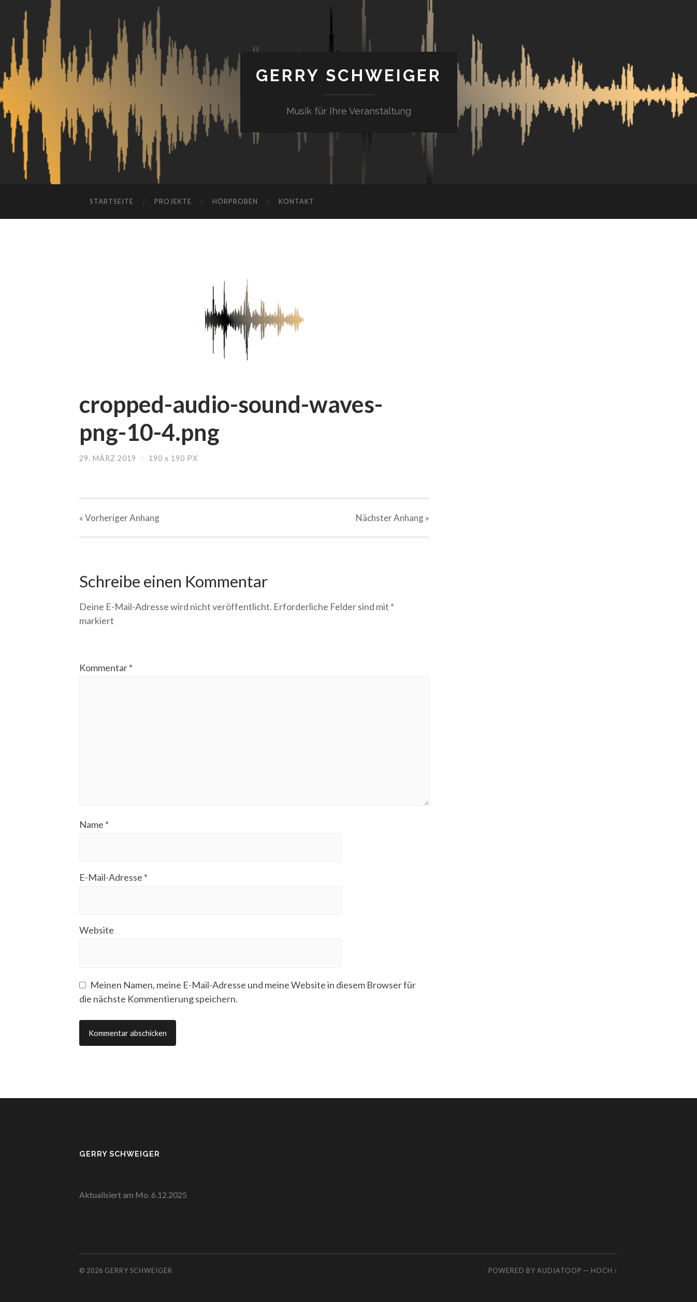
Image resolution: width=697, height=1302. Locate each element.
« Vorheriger (119, 517)
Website (96, 930)
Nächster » (392, 517)
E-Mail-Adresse (113, 877)
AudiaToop (559, 1270)
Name (94, 824)
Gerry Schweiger (349, 75)
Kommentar (106, 667)
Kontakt (296, 201)
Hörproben (235, 201)
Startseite (112, 201)
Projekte (173, 201)
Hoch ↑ (604, 1270)
